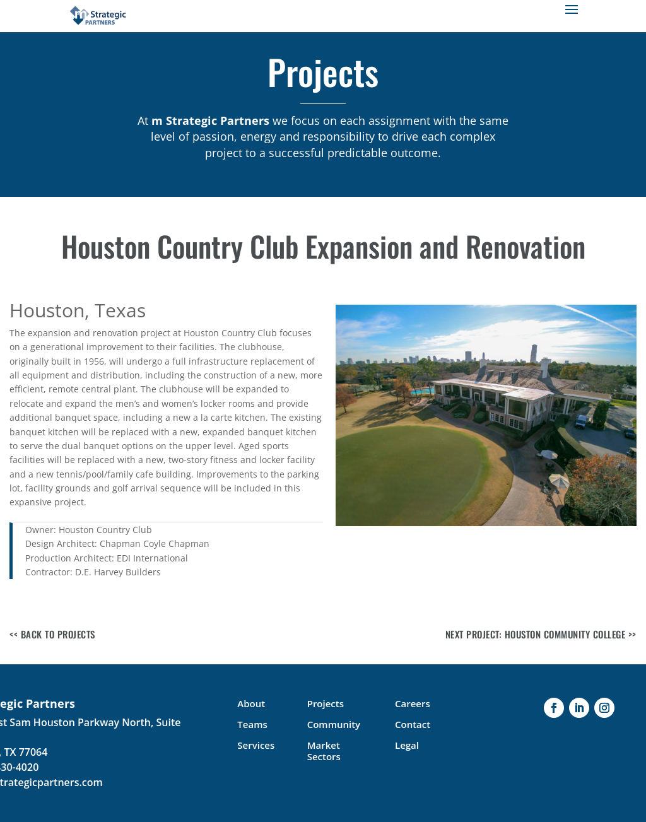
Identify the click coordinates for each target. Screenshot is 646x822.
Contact (412, 724)
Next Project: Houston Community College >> (541, 634)
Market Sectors (324, 751)
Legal (407, 745)
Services (255, 745)
